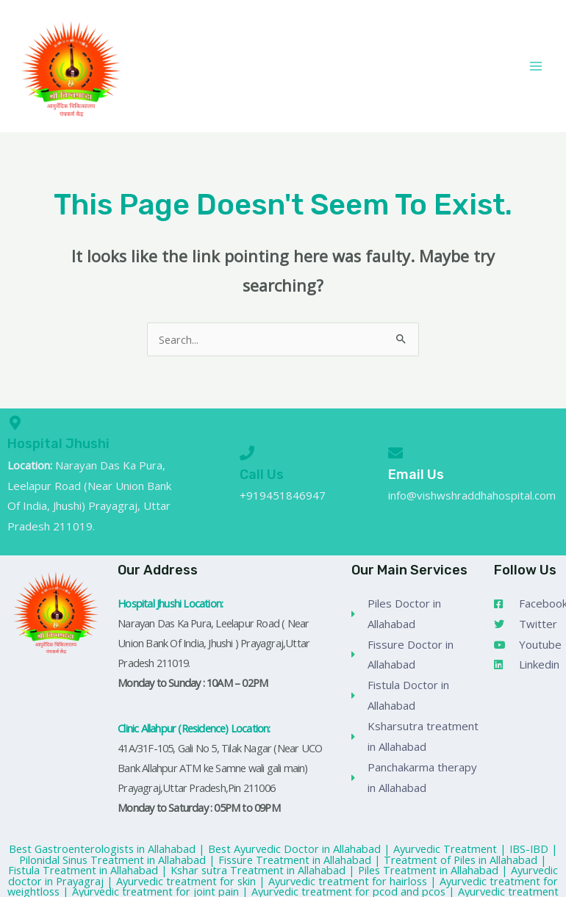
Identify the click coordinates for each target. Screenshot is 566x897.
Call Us (262, 474)
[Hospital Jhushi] (14, 423)
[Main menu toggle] (535, 66)
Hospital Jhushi (58, 444)
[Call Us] (247, 453)
